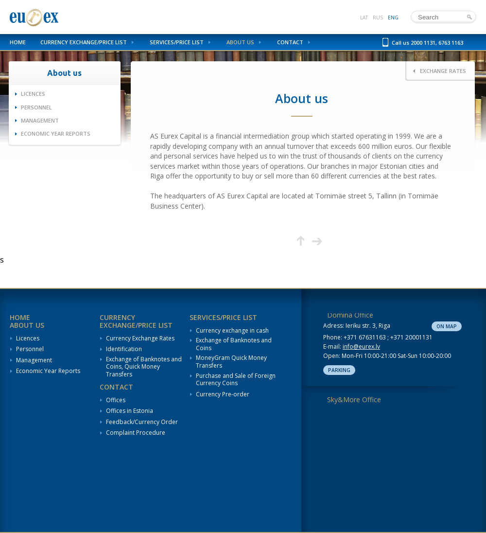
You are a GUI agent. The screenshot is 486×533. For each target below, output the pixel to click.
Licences (33, 93)
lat (364, 17)
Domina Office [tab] (350, 315)
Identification (124, 349)
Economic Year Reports (55, 133)
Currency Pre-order (222, 394)
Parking (339, 370)
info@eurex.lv (361, 346)
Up (300, 241)
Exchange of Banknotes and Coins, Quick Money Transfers (144, 366)
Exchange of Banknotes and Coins (234, 344)
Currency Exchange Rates (140, 338)
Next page (317, 241)
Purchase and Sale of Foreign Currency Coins (236, 379)
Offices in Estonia (129, 411)
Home (18, 42)
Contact (290, 42)
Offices (115, 400)
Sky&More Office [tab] (354, 399)
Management (40, 120)
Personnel (36, 107)
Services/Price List (177, 42)
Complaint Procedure (135, 433)
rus (378, 17)
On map (446, 326)
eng (393, 17)
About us (240, 42)
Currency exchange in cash (232, 331)
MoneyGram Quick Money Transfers (231, 361)
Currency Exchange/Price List (83, 42)
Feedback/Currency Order (142, 422)
